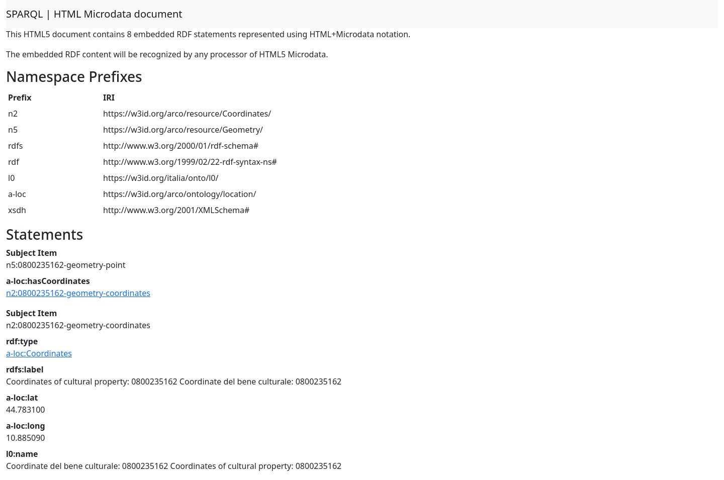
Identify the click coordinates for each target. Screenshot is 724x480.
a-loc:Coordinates (39, 353)
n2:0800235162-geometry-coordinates (78, 293)
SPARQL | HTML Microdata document (94, 14)
